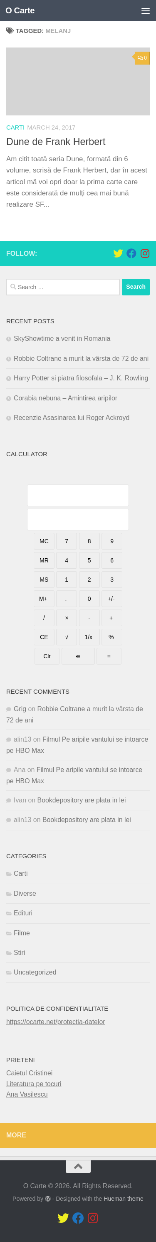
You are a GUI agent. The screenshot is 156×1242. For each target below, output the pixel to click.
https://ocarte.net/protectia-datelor (55, 1021)
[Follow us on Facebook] (131, 253)
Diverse (25, 893)
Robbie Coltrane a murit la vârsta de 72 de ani (81, 358)
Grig (20, 708)
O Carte (20, 10)
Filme (22, 933)
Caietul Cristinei (29, 1073)
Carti (15, 127)
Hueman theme (124, 1198)
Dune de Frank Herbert (55, 141)
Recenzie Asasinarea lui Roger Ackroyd (71, 417)
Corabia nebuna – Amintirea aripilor (65, 398)
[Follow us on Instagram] (145, 253)
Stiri (19, 952)
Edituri (23, 913)
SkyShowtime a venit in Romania (62, 338)
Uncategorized (35, 972)
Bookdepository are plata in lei (81, 800)
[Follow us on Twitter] (118, 253)
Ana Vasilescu (27, 1094)
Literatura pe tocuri (34, 1083)
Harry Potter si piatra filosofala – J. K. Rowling (81, 378)
